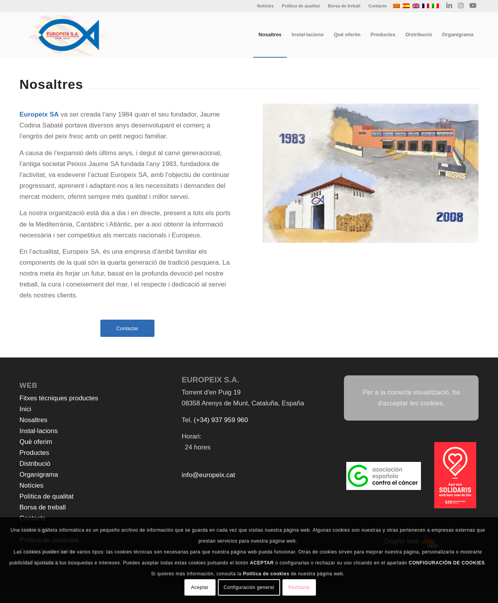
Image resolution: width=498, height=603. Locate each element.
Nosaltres (33, 420)
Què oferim (35, 442)
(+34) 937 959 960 (221, 420)
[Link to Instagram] (460, 6)
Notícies (265, 6)
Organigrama (38, 474)
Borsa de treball (344, 6)
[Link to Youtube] (473, 6)
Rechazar (299, 587)
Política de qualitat (301, 6)
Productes (34, 452)
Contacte (377, 6)
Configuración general (249, 587)
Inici (25, 409)
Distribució (34, 463)
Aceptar (200, 587)
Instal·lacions (38, 431)
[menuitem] (265, 6)
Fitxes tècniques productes (58, 398)
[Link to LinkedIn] (449, 6)
